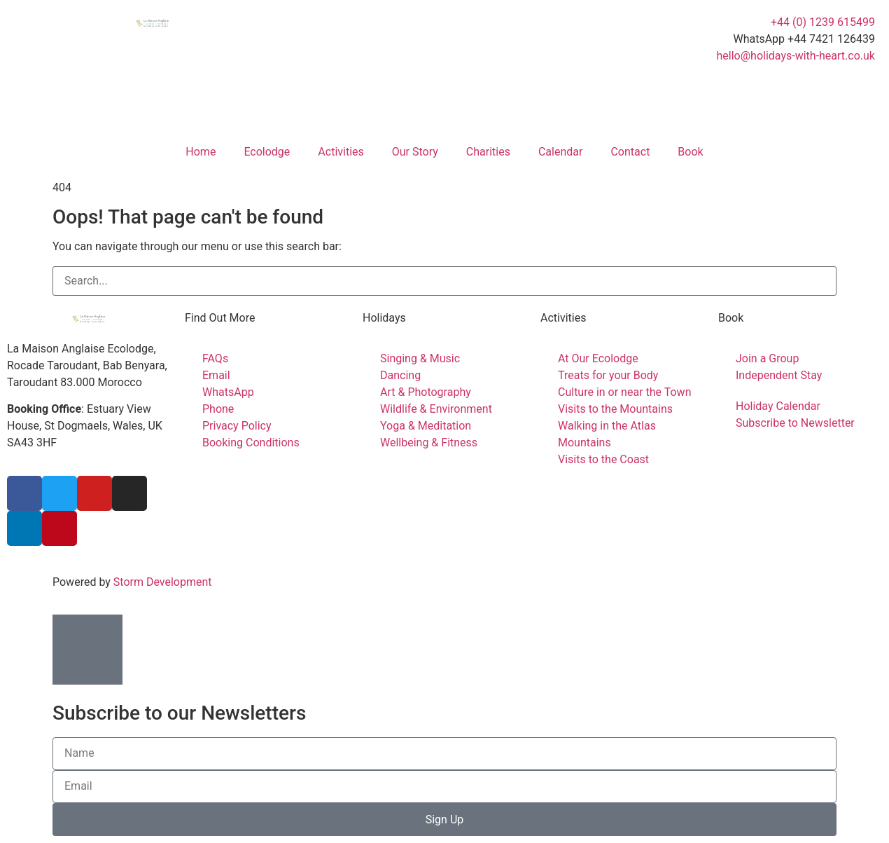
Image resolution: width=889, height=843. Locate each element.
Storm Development (162, 582)
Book (690, 151)
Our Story (415, 151)
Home (201, 151)
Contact (630, 151)
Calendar (560, 151)
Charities (488, 151)
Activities (340, 151)
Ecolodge (267, 151)
